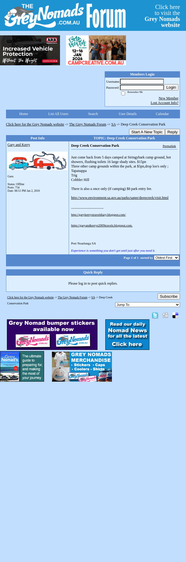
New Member (168, 98)
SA (113, 124)
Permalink (169, 146)
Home (23, 114)
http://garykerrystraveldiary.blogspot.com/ (98, 214)
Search (93, 114)
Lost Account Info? (164, 103)
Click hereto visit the (162, 16)
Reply (172, 132)
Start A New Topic (147, 132)
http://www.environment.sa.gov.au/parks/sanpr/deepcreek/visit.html (120, 198)
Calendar (162, 114)
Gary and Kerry (19, 145)
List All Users (58, 114)
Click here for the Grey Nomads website (35, 124)
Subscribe (169, 296)
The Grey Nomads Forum (87, 124)
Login (171, 87)
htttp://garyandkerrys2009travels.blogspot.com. (102, 225)
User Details (128, 114)
